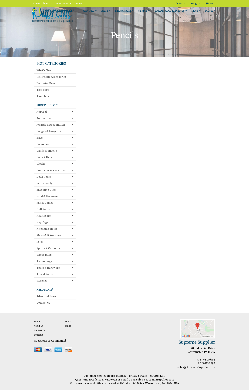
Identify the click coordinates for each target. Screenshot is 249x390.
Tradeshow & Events (170, 12)
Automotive (44, 118)
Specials (38, 335)
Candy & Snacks (47, 150)
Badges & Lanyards (49, 131)
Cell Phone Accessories (52, 76)
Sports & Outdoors (48, 248)
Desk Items (44, 176)
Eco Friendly (45, 183)
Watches (42, 280)
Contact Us (81, 3)
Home (36, 3)
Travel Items (45, 274)
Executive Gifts (46, 189)
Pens (196, 12)
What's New (44, 70)
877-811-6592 (207, 359)
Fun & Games (45, 202)
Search (68, 321)
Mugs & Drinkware (49, 235)
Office (144, 12)
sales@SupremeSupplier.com (196, 367)
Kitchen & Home (47, 228)
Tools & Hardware (48, 267)
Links (68, 326)
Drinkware (124, 12)
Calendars (43, 144)
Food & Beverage (47, 196)
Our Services (61, 3)
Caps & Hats (44, 157)
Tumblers (43, 96)
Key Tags (42, 222)
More (210, 12)
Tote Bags (43, 89)
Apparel (90, 12)
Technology (44, 261)
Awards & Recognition (51, 124)
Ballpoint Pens (46, 83)
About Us (47, 3)
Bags (105, 12)
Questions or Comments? (50, 340)
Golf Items (43, 209)
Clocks (41, 163)
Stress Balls (44, 254)
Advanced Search (47, 296)
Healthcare (44, 215)
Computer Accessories (51, 170)
